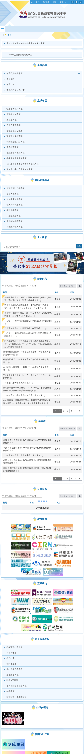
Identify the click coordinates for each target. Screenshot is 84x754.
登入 (37, 2)
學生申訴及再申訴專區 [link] (17, 158)
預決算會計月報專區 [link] (16, 188)
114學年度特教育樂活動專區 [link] (19, 54)
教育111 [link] (10, 84)
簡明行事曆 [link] (12, 615)
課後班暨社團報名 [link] (15, 609)
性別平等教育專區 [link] (15, 108)
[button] (2, 29)
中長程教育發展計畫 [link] (16, 90)
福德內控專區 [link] (13, 193)
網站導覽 (46, 2)
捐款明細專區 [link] (13, 210)
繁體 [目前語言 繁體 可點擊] (63, 2)
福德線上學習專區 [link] (15, 741)
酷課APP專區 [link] (12, 642)
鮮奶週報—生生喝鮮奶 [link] (17, 659)
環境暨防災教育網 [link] (15, 136)
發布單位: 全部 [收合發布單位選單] (66, 286)
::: (32, 2)
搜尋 (79, 246)
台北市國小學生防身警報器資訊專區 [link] (23, 163)
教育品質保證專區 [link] (15, 73)
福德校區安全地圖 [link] (15, 130)
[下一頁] (79, 411)
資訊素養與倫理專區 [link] (16, 152)
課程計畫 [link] (11, 620)
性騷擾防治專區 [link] (14, 114)
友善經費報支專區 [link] (15, 226)
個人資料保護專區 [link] (15, 204)
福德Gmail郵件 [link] (13, 747)
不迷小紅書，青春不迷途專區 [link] (20, 169)
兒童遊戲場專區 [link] (14, 215)
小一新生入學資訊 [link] (15, 631)
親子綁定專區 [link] (13, 637)
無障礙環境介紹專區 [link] (16, 141)
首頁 (54, 2)
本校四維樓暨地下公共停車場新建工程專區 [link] (26, 43)
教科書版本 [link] (12, 626)
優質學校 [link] (11, 79)
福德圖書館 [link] (12, 752)
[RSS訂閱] (79, 286)
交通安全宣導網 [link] (14, 125)
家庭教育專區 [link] (13, 147)
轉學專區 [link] (11, 653)
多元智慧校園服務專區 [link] (17, 648)
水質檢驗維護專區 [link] (15, 221)
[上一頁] (55, 411)
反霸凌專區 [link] (12, 119)
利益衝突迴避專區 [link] (15, 199)
